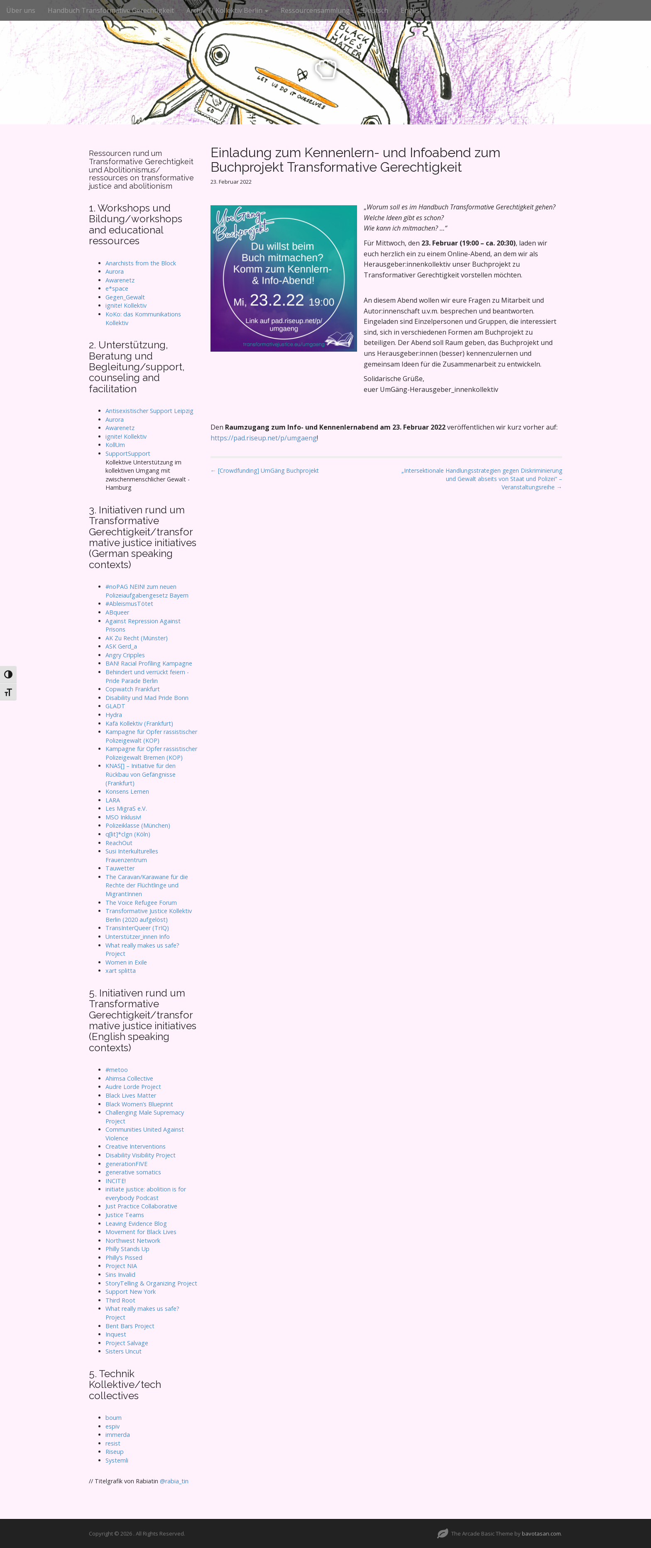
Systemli (116, 1460)
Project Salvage (126, 1343)
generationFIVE (126, 1164)
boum (113, 1418)
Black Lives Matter (130, 1095)
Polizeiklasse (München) (137, 825)
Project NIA (121, 1266)
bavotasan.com (541, 1533)
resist (112, 1443)
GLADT (115, 706)
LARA (112, 800)
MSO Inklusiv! (123, 817)
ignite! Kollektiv (126, 305)
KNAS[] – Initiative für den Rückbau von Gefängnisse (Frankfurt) (140, 774)
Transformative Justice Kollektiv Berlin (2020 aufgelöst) (148, 915)
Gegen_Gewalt (125, 297)
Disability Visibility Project (140, 1155)
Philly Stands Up (127, 1249)
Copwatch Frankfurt (132, 689)
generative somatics (133, 1172)
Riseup (114, 1452)
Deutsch (375, 10)
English (412, 10)
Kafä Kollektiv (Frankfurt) (139, 723)
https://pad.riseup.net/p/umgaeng (263, 437)
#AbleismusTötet (129, 604)
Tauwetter (120, 868)
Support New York (130, 1291)
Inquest (115, 1334)
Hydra (113, 715)
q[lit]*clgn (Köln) (127, 834)
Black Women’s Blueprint (139, 1104)
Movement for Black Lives (140, 1232)
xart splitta (120, 970)
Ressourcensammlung (315, 10)
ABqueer (117, 612)
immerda (117, 1435)
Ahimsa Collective (129, 1078)
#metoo (116, 1070)
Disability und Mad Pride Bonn (146, 698)
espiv (112, 1426)
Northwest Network (132, 1240)
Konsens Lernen (127, 791)
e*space (116, 288)
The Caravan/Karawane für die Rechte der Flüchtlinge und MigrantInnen (146, 885)
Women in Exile (126, 962)
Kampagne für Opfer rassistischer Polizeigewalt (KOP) (151, 736)
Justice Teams (124, 1215)
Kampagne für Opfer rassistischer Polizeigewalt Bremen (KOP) (151, 753)
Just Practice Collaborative (141, 1206)
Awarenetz (120, 280)
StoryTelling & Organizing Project (151, 1283)
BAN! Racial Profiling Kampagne (148, 663)
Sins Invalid (120, 1274)
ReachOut (118, 843)
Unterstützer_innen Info (137, 936)
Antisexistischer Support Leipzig (149, 411)
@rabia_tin (174, 1481)
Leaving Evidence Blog (136, 1223)
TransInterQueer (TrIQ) (137, 928)
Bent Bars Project (129, 1326)
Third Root (120, 1300)
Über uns (20, 10)
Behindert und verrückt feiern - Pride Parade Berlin (147, 676)
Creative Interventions (135, 1146)
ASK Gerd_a (121, 646)
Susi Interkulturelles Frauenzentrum (131, 855)
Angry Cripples (125, 655)
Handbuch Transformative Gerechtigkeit (111, 10)
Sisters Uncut (123, 1351)
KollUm (115, 445)
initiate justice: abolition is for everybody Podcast (145, 1193)
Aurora (114, 271)
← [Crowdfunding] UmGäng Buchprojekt (264, 470)
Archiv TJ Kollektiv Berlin (227, 10)
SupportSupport (127, 453)
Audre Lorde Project (133, 1087)
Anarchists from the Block (140, 263)
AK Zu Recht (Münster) (136, 638)
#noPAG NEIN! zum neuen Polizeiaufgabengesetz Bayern (146, 591)
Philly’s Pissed (123, 1257)
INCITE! (115, 1181)
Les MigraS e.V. (126, 808)
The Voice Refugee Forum (141, 902)
